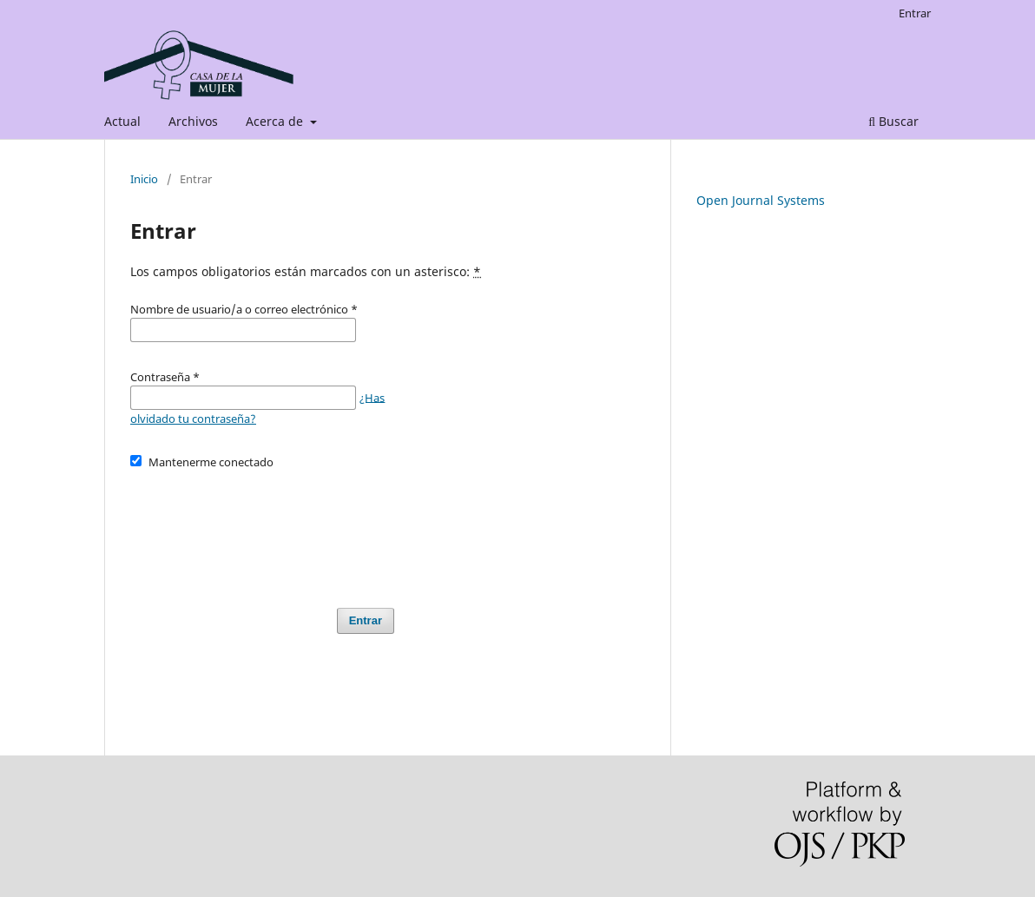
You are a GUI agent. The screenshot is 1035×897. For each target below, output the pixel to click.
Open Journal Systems (760, 200)
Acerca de (276, 121)
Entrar (915, 13)
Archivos (193, 121)
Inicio (144, 179)
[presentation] (262, 530)
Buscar (893, 121)
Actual (122, 121)
